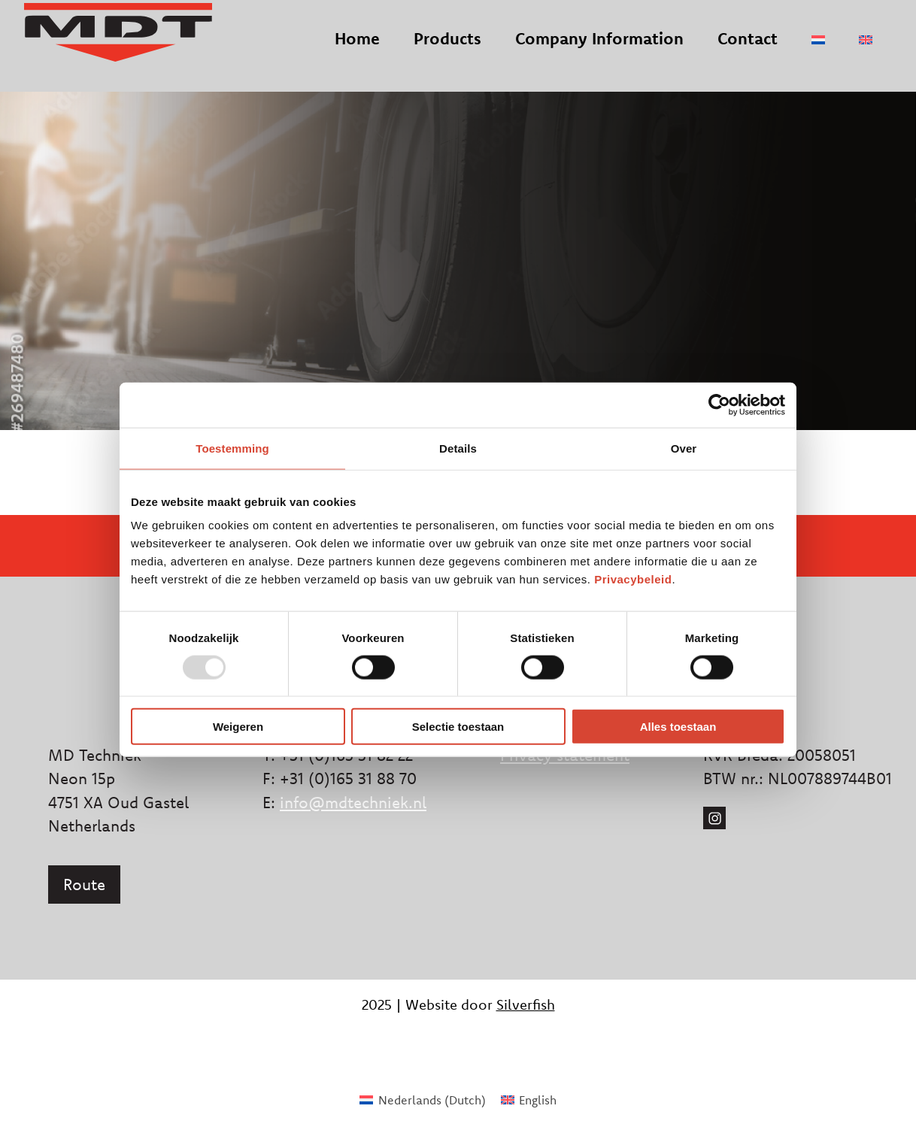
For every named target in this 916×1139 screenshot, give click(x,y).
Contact (747, 49)
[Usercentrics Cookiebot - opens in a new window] (719, 404)
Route (84, 884)
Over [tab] (684, 447)
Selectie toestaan (458, 726)
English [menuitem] (538, 1099)
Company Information (599, 49)
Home (357, 49)
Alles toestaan (678, 726)
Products (447, 49)
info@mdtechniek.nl (353, 802)
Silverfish (525, 1004)
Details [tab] (458, 447)
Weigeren (238, 726)
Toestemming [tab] (232, 447)
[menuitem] (818, 51)
